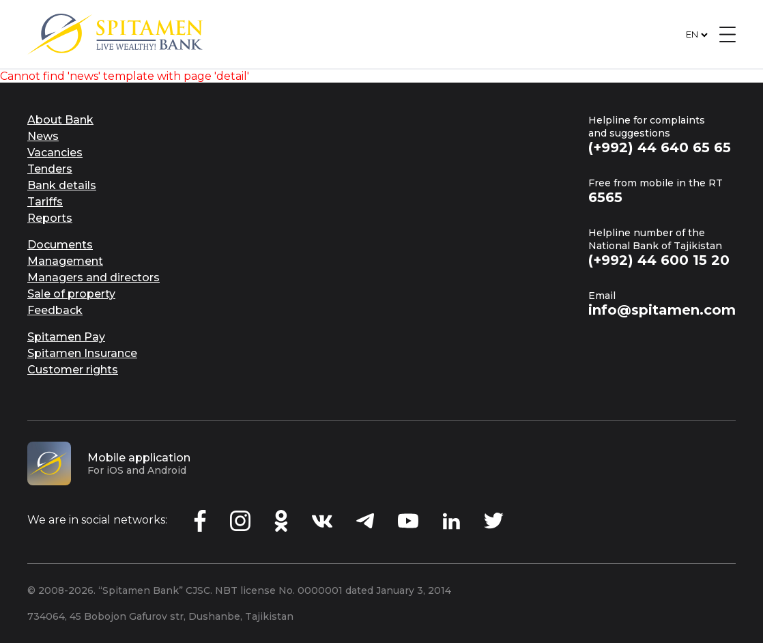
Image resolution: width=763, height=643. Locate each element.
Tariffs (45, 201)
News (43, 136)
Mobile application (138, 457)
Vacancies (55, 152)
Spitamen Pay (66, 336)
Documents (60, 244)
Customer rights (72, 369)
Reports (49, 218)
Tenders (49, 168)
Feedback (55, 310)
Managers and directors (93, 277)
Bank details (61, 185)
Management (65, 261)
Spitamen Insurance (82, 353)
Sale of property (71, 293)
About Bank (60, 119)
